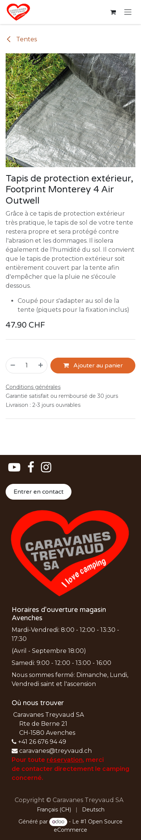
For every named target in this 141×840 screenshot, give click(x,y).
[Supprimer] (12, 365)
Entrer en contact (39, 492)
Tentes (21, 39)
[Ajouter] (41, 365)
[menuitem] (54, 810)
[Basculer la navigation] (127, 12)
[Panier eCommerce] (112, 12)
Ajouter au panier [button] (93, 365)
